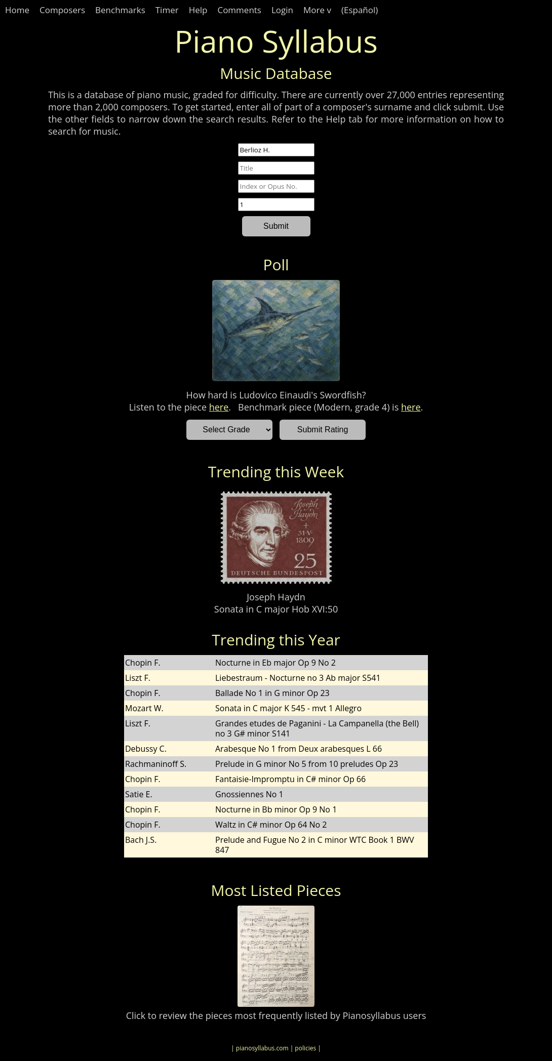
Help (198, 10)
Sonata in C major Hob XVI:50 (276, 609)
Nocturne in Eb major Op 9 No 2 (275, 662)
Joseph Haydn (276, 597)
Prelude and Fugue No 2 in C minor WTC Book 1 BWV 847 (314, 844)
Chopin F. (143, 662)
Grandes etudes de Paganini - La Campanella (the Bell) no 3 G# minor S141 (317, 728)
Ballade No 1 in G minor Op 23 (272, 693)
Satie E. (138, 794)
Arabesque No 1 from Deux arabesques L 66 (298, 748)
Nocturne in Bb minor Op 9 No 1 (276, 809)
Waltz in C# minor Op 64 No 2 (271, 824)
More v (317, 10)
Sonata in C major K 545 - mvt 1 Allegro (288, 708)
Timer (167, 10)
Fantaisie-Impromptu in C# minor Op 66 (290, 779)
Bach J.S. (140, 839)
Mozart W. (144, 708)
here (219, 407)
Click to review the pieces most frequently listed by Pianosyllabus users (276, 1015)
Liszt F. (137, 677)
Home (17, 10)
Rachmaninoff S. (155, 763)
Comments (239, 10)
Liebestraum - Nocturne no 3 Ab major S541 (298, 677)
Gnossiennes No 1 (249, 794)
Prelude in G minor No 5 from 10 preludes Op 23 (306, 763)
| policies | (305, 1048)
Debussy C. (146, 748)
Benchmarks (120, 10)
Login (282, 10)
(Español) (359, 10)
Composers (62, 10)
